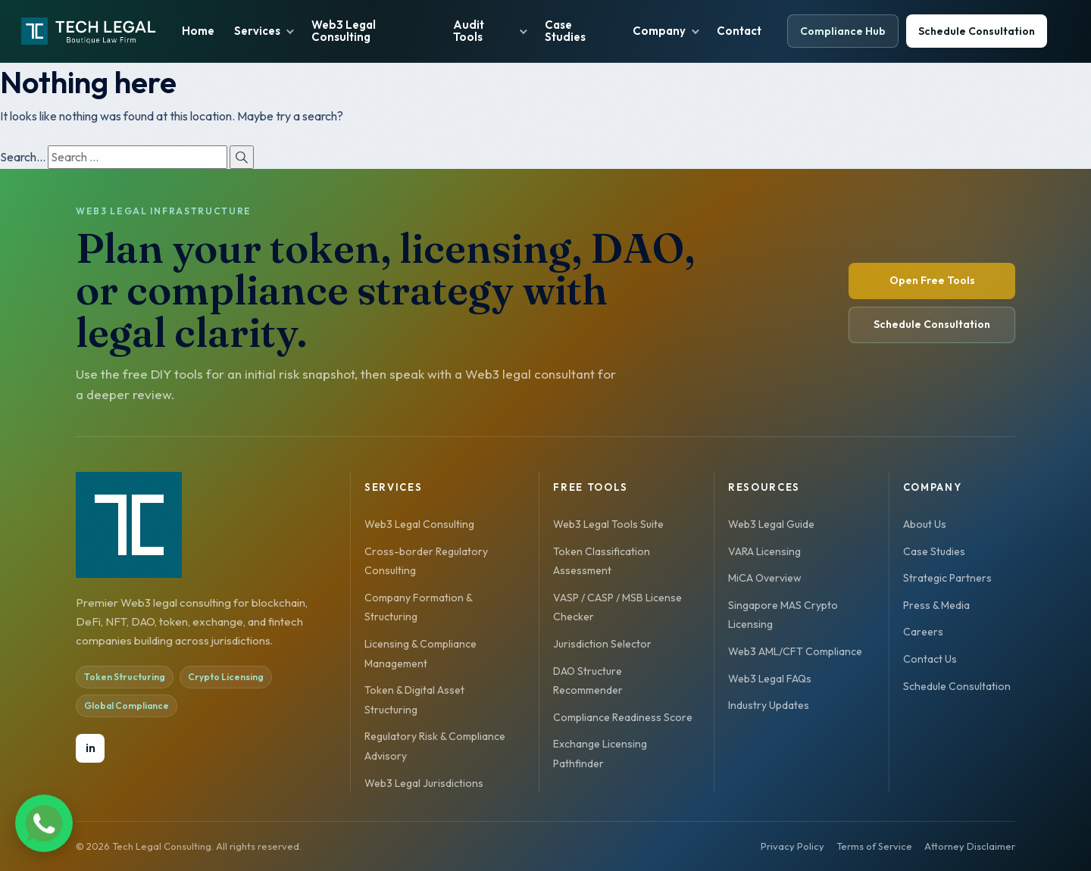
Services (257, 30)
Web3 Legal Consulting (343, 31)
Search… (22, 156)
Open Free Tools (932, 280)
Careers (923, 631)
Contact (739, 30)
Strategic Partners (947, 578)
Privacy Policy (792, 846)
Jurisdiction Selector (602, 644)
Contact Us (930, 659)
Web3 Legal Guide (771, 524)
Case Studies (565, 31)
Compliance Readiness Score (622, 717)
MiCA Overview (765, 578)
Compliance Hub (843, 31)
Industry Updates (768, 705)
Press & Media (936, 605)
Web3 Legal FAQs (769, 678)
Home (198, 30)
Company (659, 30)
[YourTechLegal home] (88, 30)
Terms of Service (874, 846)
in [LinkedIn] (90, 747)
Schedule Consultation (976, 31)
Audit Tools (468, 31)
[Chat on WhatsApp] (88, 827)
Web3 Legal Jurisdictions (423, 783)
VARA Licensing (764, 551)
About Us (924, 524)
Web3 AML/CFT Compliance (795, 651)
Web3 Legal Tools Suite (608, 524)
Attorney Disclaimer (969, 846)
